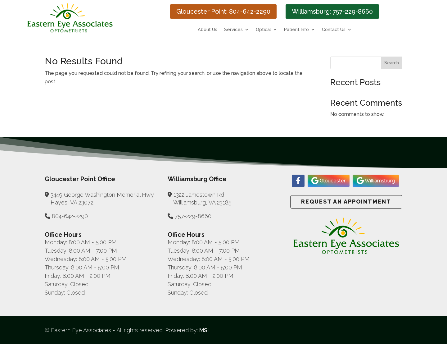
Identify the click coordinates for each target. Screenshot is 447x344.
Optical (263, 29)
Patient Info (296, 29)
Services (233, 29)
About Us (207, 29)
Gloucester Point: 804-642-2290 (223, 11)
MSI (204, 330)
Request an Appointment (346, 201)
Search (391, 62)
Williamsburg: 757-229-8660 (332, 11)
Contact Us (333, 29)
